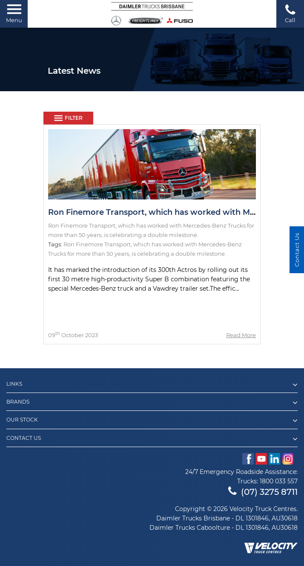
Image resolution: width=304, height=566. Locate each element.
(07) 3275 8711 (263, 492)
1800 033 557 (279, 481)
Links (152, 385)
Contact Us (152, 439)
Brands (152, 403)
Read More (241, 335)
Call (290, 13)
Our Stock (152, 420)
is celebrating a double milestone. (179, 253)
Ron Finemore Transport (97, 244)
